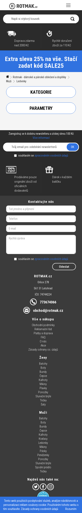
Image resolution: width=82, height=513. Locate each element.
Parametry (41, 108)
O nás (43, 341)
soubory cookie (37, 504)
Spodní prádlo (43, 467)
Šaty (43, 404)
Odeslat (64, 267)
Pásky (43, 451)
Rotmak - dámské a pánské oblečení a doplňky (39, 77)
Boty (43, 367)
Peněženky (43, 455)
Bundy (43, 371)
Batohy (43, 363)
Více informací (41, 137)
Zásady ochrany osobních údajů (39, 509)
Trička (43, 400)
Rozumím (70, 509)
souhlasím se (41, 155)
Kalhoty (43, 380)
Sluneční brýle (43, 396)
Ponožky (43, 392)
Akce (43, 345)
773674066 (48, 302)
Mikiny (43, 384)
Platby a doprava (43, 333)
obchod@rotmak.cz (48, 310)
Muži (8, 81)
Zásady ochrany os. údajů (43, 349)
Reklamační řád (43, 329)
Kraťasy (43, 438)
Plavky (43, 388)
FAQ (43, 337)
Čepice (43, 376)
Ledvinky (21, 81)
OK (72, 147)
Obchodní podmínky (43, 325)
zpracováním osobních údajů (51, 155)
